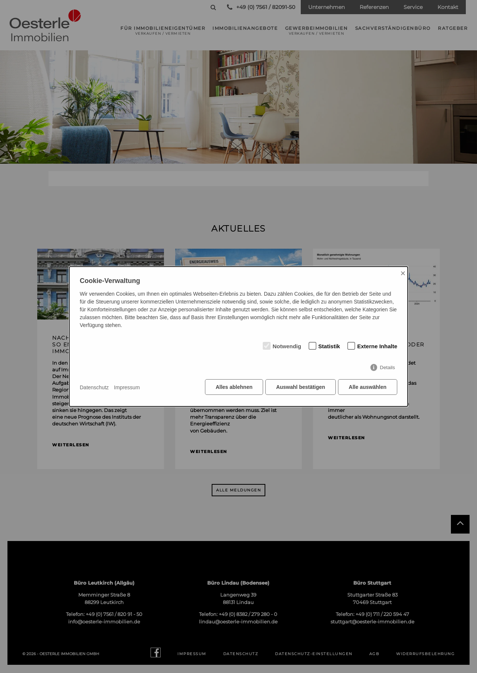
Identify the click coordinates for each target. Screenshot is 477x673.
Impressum (127, 387)
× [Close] (402, 273)
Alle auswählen (367, 388)
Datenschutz (94, 387)
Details (387, 368)
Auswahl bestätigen (299, 388)
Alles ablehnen (233, 388)
